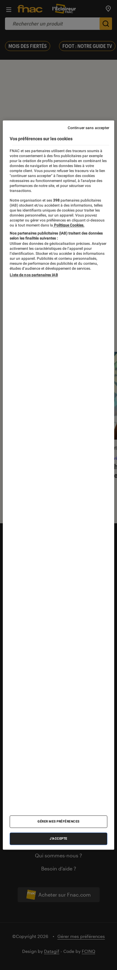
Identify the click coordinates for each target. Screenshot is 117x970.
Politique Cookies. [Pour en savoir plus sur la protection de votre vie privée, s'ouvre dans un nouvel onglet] (68, 225)
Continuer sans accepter (89, 128)
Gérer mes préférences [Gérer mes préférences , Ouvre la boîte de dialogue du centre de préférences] (58, 821)
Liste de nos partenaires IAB (34, 275)
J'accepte (58, 838)
